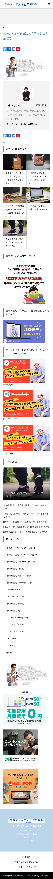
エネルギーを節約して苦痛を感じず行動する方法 (24, 522)
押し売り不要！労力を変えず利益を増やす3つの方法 (26, 527)
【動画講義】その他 (15, 568)
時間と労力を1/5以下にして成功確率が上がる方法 (25, 532)
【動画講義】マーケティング (19, 583)
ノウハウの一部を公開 (18, 617)
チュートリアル (16, 631)
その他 (9, 652)
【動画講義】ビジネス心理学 (19, 575)
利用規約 (26, 857)
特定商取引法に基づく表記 (26, 862)
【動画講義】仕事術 (15, 603)
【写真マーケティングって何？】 (21, 548)
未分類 (13, 645)
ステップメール (16, 624)
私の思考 (12, 638)
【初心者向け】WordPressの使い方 (22, 554)
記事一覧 (40, 105)
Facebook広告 (14, 589)
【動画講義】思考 (14, 610)
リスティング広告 (16, 596)
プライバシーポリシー (26, 867)
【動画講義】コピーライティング (21, 561)
